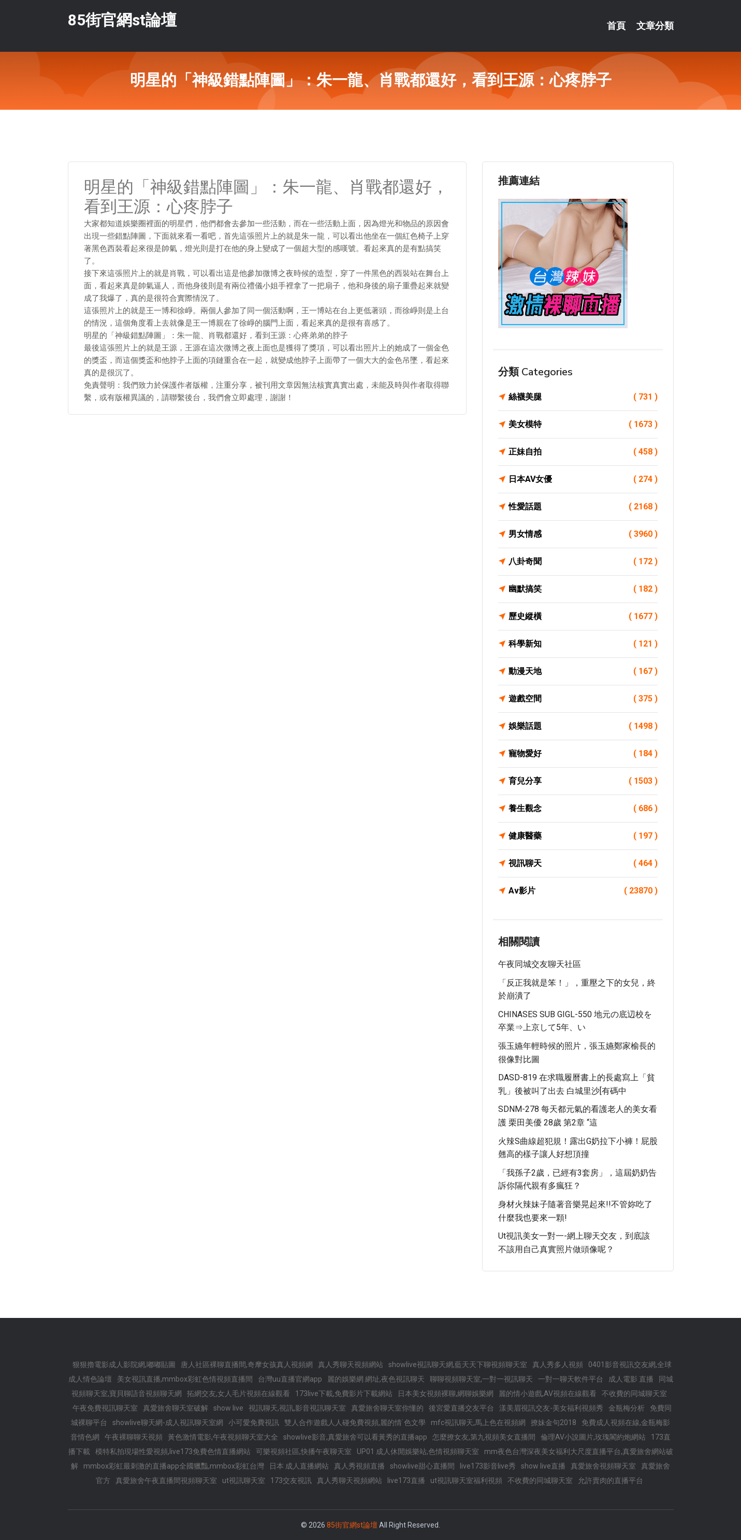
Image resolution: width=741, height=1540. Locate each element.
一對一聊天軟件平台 (570, 1379)
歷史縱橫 (583, 616)
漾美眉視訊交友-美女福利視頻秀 (551, 1408)
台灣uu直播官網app (290, 1379)
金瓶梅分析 (626, 1408)
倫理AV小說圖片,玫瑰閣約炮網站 (593, 1437)
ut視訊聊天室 (243, 1480)
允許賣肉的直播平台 (610, 1480)
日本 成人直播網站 (299, 1466)
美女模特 (583, 424)
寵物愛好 (583, 753)
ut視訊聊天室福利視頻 (466, 1480)
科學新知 (583, 644)
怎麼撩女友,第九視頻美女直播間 (483, 1437)
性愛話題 (583, 507)
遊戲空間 (583, 699)
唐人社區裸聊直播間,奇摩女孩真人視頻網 (247, 1364)
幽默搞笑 (583, 589)
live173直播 (406, 1480)
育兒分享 (583, 781)
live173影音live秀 (488, 1466)
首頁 (616, 26)
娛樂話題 (583, 726)
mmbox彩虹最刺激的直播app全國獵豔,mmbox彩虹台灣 (173, 1466)
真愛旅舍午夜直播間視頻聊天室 (166, 1480)
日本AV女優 (583, 479)
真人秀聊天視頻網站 (350, 1364)
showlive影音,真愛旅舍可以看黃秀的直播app (355, 1437)
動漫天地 (583, 671)
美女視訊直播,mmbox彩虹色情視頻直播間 (185, 1379)
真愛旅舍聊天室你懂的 (387, 1408)
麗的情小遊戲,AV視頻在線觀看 (548, 1393)
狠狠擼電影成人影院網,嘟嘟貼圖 (124, 1364)
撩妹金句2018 (553, 1422)
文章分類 (655, 26)
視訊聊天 (583, 863)
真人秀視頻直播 (359, 1466)
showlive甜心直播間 (422, 1466)
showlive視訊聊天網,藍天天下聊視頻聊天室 (457, 1364)
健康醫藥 (583, 836)
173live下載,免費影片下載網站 (344, 1393)
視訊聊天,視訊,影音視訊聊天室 (297, 1408)
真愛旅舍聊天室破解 (175, 1408)
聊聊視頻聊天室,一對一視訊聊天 (481, 1379)
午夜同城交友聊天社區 (539, 964)
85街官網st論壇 (122, 20)
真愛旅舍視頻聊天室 (603, 1466)
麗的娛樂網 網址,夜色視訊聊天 (376, 1379)
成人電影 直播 (630, 1379)
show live (228, 1408)
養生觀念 (583, 808)
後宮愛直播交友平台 (461, 1408)
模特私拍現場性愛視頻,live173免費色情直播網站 (173, 1451)
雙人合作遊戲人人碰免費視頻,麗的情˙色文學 (355, 1422)
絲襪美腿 (583, 397)
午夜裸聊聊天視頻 (134, 1437)
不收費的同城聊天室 (634, 1393)
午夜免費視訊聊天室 (105, 1408)
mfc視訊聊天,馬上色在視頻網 (478, 1422)
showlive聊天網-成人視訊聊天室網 (167, 1422)
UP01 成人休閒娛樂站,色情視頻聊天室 (418, 1451)
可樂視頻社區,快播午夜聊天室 (304, 1451)
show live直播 (543, 1466)
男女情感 (583, 534)
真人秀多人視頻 (557, 1364)
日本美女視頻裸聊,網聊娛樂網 (445, 1393)
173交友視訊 (291, 1480)
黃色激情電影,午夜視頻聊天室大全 (223, 1437)
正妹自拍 (583, 452)
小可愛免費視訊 (253, 1422)
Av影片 (583, 891)
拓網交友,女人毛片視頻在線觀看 (238, 1393)
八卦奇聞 (583, 561)
